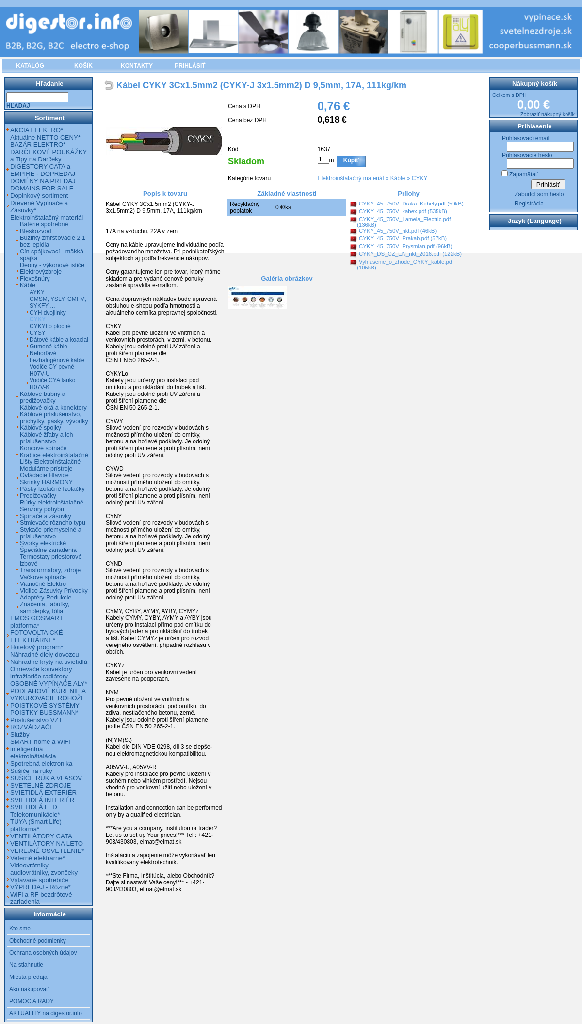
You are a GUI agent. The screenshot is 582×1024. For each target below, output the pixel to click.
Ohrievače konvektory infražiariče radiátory (41, 672)
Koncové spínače (43, 448)
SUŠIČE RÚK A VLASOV (46, 778)
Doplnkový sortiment (39, 195)
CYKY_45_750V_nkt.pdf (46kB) (397, 231)
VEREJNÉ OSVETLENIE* (47, 850)
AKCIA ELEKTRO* (36, 130)
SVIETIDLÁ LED (33, 807)
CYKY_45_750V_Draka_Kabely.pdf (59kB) (411, 203)
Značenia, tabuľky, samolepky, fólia (44, 607)
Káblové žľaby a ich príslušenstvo (46, 438)
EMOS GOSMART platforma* (36, 621)
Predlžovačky (38, 495)
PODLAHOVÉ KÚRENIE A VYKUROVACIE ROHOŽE (47, 694)
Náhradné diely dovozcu (44, 654)
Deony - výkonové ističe (52, 265)
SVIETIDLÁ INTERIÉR (42, 799)
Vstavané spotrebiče (39, 879)
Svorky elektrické (43, 543)
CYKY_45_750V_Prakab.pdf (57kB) (403, 238)
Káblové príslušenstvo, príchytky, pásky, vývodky (54, 418)
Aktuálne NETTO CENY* (45, 137)
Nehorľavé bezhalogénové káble (57, 356)
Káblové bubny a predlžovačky (42, 397)
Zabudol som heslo (539, 194)
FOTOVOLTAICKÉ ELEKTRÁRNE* (36, 636)
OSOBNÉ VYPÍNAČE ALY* (48, 683)
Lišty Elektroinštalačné (50, 461)
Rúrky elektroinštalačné (51, 502)
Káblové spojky (40, 428)
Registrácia (529, 203)
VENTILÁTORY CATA (41, 836)
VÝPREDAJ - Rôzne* (40, 887)
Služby (20, 734)
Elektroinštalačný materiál (351, 178)
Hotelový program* (36, 647)
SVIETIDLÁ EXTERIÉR (43, 792)
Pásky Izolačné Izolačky (52, 489)
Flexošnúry (35, 278)
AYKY (37, 292)
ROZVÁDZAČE (32, 727)
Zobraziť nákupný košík (547, 114)
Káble (397, 178)
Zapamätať (523, 174)
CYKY (420, 178)
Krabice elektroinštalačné (54, 455)
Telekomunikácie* (35, 814)
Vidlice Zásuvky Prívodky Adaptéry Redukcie (54, 594)
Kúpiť (351, 160)
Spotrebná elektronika (41, 763)
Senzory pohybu (42, 509)
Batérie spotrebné (44, 224)
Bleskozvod (35, 231)
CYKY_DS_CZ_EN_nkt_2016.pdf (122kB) (410, 254)
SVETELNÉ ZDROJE (40, 785)
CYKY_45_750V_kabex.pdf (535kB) (403, 211)
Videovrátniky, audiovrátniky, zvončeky (44, 869)
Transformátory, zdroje (50, 570)
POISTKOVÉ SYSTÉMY (45, 705)
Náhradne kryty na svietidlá (48, 661)
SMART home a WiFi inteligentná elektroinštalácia (40, 749)
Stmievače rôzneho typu (52, 523)
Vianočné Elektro (43, 584)
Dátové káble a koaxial (59, 339)
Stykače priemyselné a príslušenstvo (50, 533)
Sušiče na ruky (31, 770)
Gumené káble (48, 346)
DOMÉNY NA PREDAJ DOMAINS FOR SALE (43, 184)
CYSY (38, 333)
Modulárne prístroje (46, 468)
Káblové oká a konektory (53, 407)
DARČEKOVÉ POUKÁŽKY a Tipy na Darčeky (48, 155)
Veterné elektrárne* (37, 858)
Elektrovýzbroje (41, 271)
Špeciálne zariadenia (48, 550)
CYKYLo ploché (50, 326)
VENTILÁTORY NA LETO (46, 843)
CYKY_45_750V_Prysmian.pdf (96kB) (405, 246)
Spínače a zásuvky (45, 516)
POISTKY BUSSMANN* (44, 712)
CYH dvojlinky (48, 312)
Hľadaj (18, 105)
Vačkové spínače (43, 577)
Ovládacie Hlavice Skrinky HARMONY (46, 479)
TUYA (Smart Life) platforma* (36, 825)
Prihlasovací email (525, 138)
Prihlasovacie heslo (527, 155)
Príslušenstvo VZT (36, 720)
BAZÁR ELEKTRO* (37, 144)
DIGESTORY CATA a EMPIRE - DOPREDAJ (42, 170)
